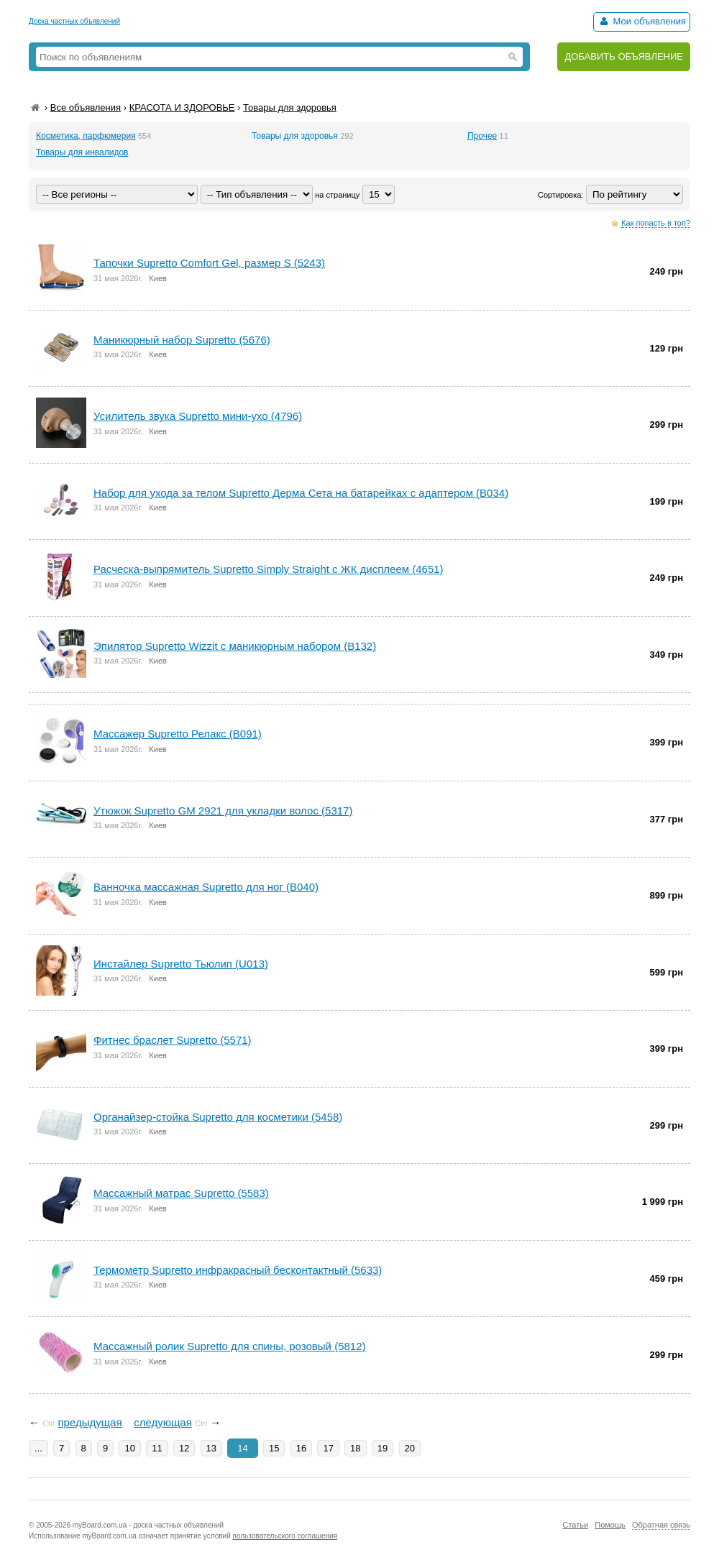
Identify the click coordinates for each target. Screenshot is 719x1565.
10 (129, 1448)
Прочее (482, 136)
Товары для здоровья (289, 107)
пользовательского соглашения (285, 1536)
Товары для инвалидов (82, 152)
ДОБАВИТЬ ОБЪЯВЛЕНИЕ (623, 56)
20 (410, 1448)
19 (382, 1448)
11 (157, 1448)
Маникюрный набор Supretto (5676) (181, 340)
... (38, 1448)
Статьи (575, 1524)
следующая (163, 1422)
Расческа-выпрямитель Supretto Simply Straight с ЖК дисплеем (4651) (268, 569)
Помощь (610, 1524)
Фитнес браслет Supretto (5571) (172, 1040)
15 (274, 1448)
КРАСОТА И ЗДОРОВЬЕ (182, 107)
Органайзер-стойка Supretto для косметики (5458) (217, 1117)
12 (184, 1448)
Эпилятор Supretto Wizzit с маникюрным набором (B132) (234, 646)
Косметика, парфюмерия (86, 136)
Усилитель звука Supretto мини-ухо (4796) (197, 416)
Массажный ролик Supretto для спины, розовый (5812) (229, 1346)
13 (211, 1448)
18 (355, 1448)
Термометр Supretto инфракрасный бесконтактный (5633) (237, 1270)
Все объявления (85, 107)
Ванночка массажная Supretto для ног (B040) (206, 887)
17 (328, 1448)
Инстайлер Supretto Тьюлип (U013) (180, 964)
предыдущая (90, 1422)
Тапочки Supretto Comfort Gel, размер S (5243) (209, 263)
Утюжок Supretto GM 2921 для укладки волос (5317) (222, 810)
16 (301, 1448)
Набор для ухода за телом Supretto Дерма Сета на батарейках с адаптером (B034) (300, 493)
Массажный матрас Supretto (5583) (181, 1193)
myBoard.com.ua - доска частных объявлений (148, 1525)
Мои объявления (641, 21)
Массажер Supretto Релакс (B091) (177, 734)
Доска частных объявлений (74, 21)
